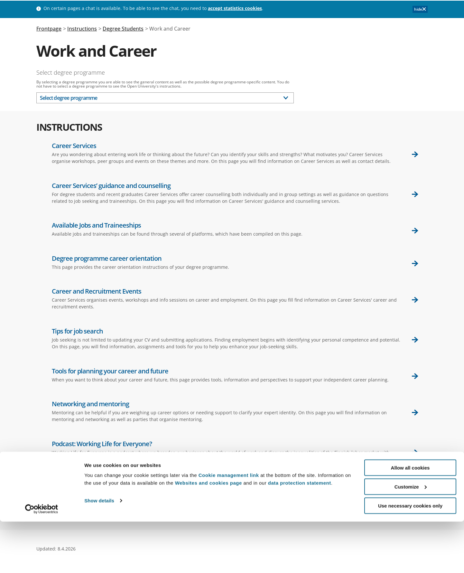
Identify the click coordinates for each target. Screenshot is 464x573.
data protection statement (299, 534)
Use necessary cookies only (410, 557)
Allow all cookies (410, 519)
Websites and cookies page (208, 534)
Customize (410, 538)
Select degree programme (70, 72)
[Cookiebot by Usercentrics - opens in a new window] (42, 560)
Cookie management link (229, 526)
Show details (99, 552)
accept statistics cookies (235, 8)
